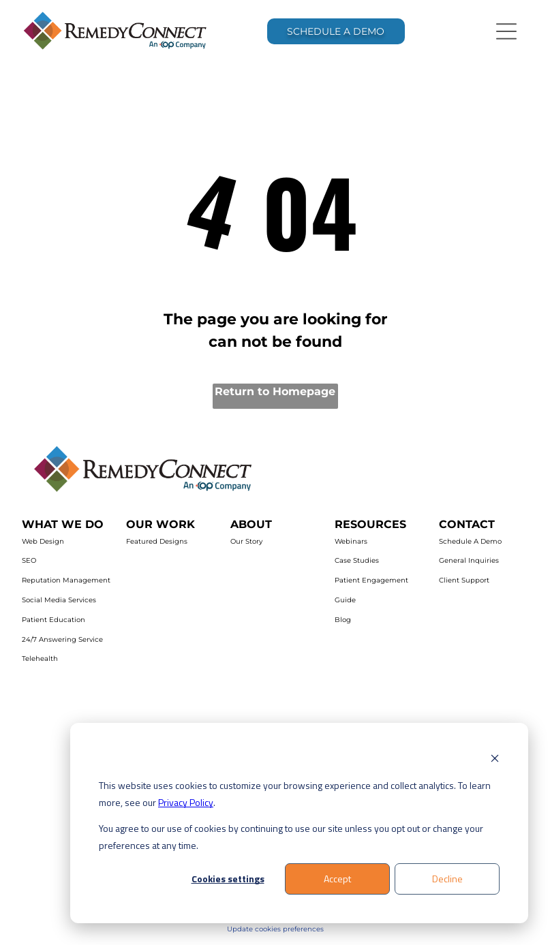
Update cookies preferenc (271, 929)
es (320, 929)
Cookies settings (228, 878)
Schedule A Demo (470, 541)
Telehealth (40, 658)
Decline (447, 878)
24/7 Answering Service (62, 639)
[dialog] (299, 823)
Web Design (43, 541)
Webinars (351, 541)
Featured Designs (156, 541)
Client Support (464, 580)
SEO (29, 560)
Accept (337, 878)
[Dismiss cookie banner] (495, 760)
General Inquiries (469, 560)
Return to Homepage (275, 391)
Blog (343, 619)
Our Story (246, 541)
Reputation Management (66, 580)
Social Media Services (59, 599)
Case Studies (357, 560)
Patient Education (53, 619)
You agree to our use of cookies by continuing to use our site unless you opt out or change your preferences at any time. (291, 836)
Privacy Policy (185, 802)
